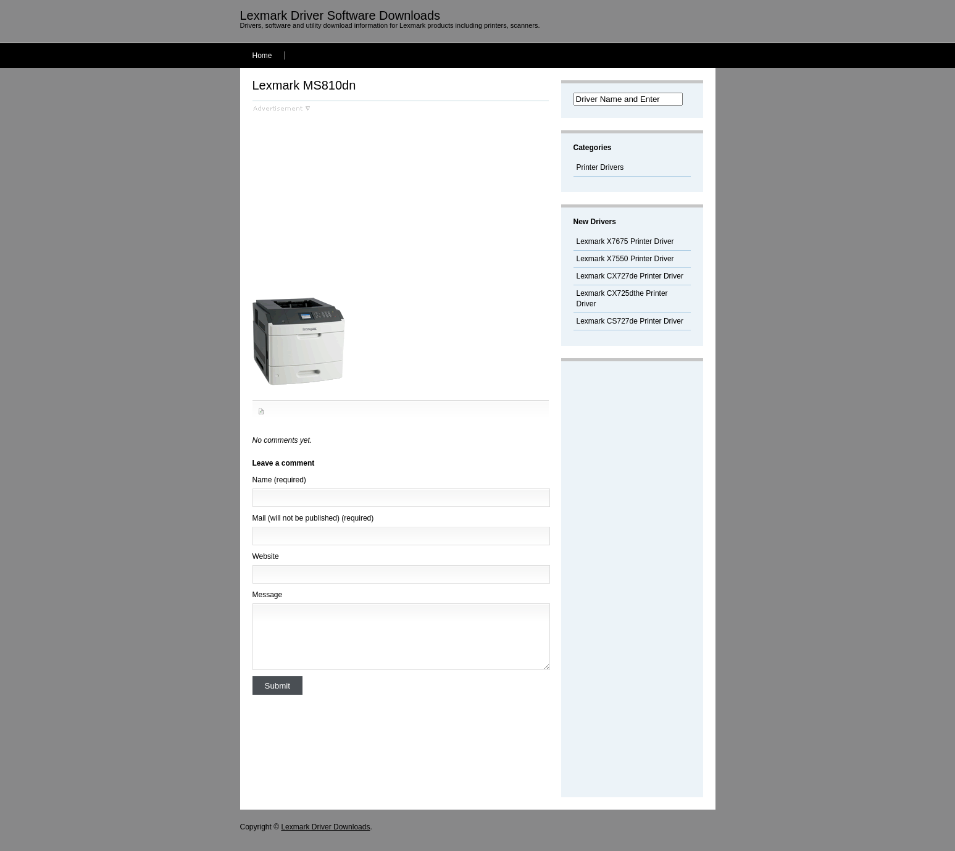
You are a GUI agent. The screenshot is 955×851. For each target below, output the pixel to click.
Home (262, 55)
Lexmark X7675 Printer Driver (625, 241)
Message (267, 594)
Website (265, 556)
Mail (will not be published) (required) (313, 518)
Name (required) (279, 480)
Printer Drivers (600, 167)
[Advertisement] (356, 198)
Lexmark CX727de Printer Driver (630, 276)
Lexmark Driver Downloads (325, 827)
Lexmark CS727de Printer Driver (630, 321)
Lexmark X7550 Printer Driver (625, 258)
